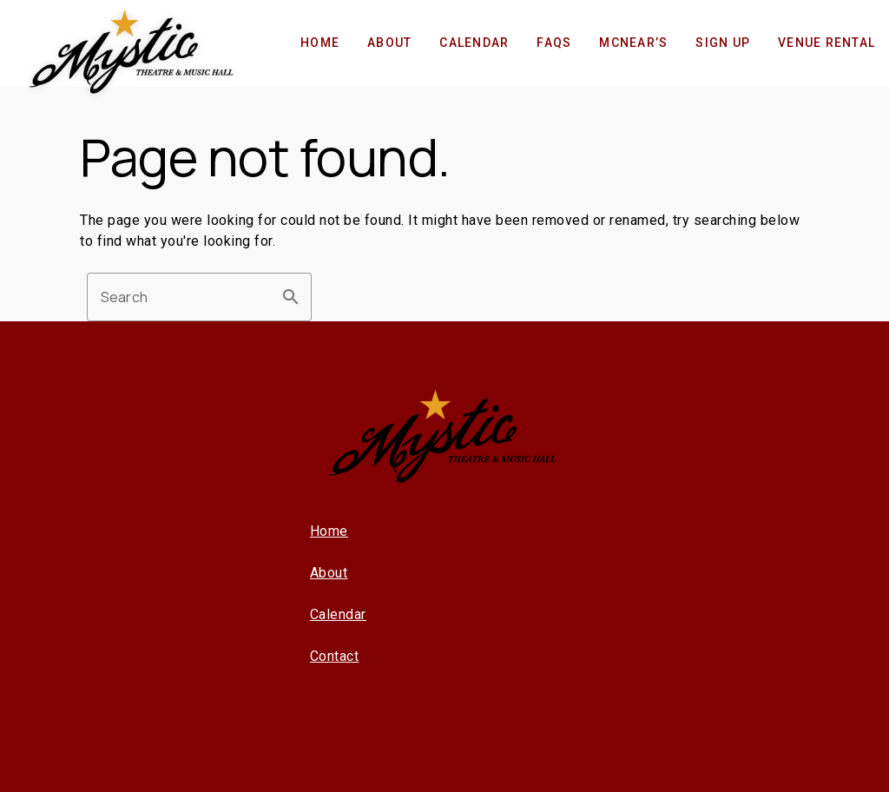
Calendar (338, 614)
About (329, 572)
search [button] (290, 297)
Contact (334, 656)
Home (329, 531)
